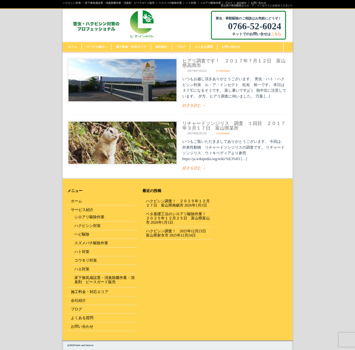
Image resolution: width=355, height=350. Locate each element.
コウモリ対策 (85, 260)
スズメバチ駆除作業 (170, 3)
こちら (276, 34)
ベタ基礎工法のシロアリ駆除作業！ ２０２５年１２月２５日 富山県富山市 (178, 218)
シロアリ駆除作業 (210, 3)
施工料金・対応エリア (131, 47)
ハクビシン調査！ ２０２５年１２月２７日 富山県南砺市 (178, 203)
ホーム (72, 47)
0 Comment (223, 70)
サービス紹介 (96, 47)
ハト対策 (191, 3)
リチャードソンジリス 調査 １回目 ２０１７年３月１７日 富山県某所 (234, 126)
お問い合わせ (258, 3)
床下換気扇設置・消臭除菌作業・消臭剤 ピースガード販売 (120, 3)
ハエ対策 (81, 269)
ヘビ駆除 (81, 234)
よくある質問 (204, 47)
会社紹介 (242, 3)
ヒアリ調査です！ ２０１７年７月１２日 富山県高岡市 (234, 63)
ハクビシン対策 (72, 3)
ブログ (229, 3)
